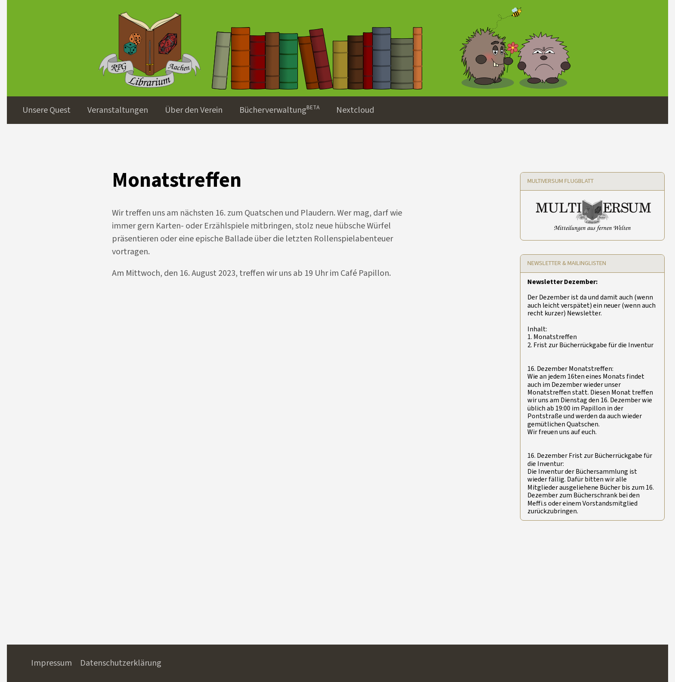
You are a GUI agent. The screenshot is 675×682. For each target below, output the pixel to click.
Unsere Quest (46, 110)
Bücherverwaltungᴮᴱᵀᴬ (279, 110)
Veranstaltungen (117, 110)
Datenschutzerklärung (120, 663)
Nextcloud (355, 110)
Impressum (51, 663)
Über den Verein (194, 110)
